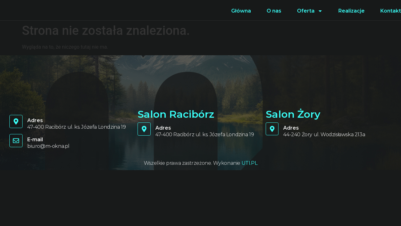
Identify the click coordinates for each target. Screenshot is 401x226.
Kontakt (390, 11)
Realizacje (351, 11)
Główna (241, 11)
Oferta (310, 11)
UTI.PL (250, 163)
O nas (274, 11)
